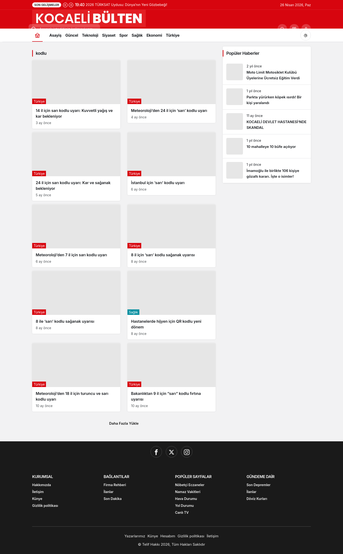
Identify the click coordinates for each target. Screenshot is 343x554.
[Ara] (282, 29)
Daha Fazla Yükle (124, 423)
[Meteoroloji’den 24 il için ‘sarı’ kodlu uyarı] (171, 91)
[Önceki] (65, 5)
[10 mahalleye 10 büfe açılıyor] (267, 146)
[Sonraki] (71, 5)
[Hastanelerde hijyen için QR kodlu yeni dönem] (171, 305)
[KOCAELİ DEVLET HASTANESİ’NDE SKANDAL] (267, 122)
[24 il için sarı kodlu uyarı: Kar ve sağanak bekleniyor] (76, 166)
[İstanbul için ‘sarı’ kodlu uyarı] (171, 163)
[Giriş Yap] (306, 29)
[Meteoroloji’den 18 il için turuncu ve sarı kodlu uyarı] (76, 377)
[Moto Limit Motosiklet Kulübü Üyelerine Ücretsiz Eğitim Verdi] (267, 72)
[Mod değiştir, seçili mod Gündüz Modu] (305, 35)
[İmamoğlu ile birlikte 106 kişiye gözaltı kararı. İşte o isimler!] (267, 170)
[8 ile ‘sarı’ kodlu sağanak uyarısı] (76, 302)
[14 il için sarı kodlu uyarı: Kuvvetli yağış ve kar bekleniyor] (76, 94)
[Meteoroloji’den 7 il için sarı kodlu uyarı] (76, 235)
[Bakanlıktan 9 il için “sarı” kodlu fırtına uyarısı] (171, 377)
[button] (294, 29)
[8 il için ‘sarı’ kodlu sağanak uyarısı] (171, 235)
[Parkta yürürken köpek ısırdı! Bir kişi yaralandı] (267, 97)
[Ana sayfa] (37, 35)
